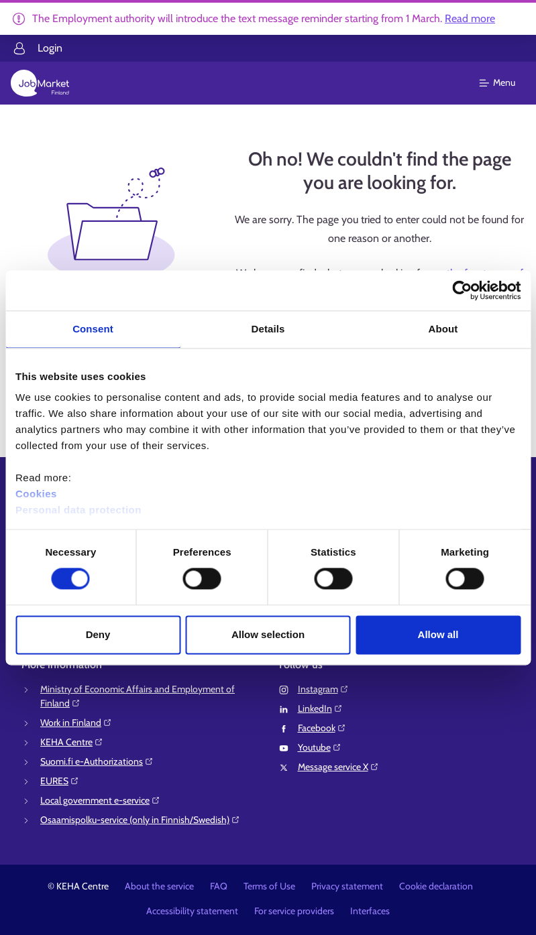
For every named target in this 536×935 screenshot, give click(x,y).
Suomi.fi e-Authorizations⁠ (97, 761)
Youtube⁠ (319, 747)
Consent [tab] (92, 328)
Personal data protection (78, 509)
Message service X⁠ (338, 767)
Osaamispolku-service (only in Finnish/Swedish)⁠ (140, 820)
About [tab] (443, 328)
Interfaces (370, 911)
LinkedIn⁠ (320, 708)
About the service (159, 886)
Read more (470, 18)
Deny (98, 634)
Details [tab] (268, 328)
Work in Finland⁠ (76, 722)
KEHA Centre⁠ (71, 742)
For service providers (294, 911)
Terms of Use (269, 886)
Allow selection (268, 634)
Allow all (438, 634)
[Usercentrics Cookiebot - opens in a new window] (462, 290)
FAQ (218, 886)
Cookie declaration (436, 886)
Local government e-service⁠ (100, 800)
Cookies (36, 493)
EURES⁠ (59, 781)
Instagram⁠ (323, 689)
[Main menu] (505, 83)
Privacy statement (347, 886)
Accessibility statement (192, 911)
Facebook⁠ (322, 728)
